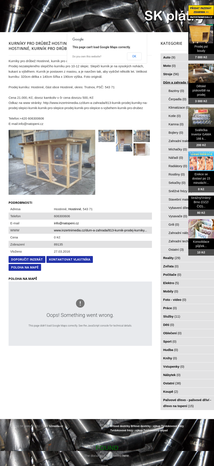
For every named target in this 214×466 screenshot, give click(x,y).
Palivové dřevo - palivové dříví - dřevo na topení (187, 403)
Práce (170, 308)
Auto (169, 57)
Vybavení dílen (182, 208)
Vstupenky (173, 366)
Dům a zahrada (177, 82)
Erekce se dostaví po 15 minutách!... (201, 178)
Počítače (172, 274)
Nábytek (172, 375)
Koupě (170, 391)
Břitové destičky (120, 426)
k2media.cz (56, 426)
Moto (169, 65)
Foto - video (174, 299)
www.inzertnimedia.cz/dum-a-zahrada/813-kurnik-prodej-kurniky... (100, 230)
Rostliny (177, 174)
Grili (174, 224)
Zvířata (171, 266)
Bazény (176, 91)
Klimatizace (179, 107)
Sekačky (177, 182)
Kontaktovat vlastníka (69, 259)
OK (134, 56)
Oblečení (172, 333)
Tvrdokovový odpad (155, 430)
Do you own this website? (87, 56)
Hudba (170, 350)
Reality (171, 258)
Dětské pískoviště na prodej (201, 90)
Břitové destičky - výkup (145, 426)
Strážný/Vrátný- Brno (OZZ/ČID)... (201, 202)
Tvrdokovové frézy (172, 426)
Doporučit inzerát (27, 259)
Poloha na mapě (25, 267)
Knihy (170, 358)
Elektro (171, 283)
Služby (171, 316)
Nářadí (176, 157)
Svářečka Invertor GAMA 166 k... (201, 134)
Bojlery (176, 132)
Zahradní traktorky (184, 141)
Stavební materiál (183, 199)
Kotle (175, 116)
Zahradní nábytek (183, 233)
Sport (170, 341)
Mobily (170, 291)
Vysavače (178, 216)
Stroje (171, 74)
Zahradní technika (184, 241)
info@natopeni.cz (66, 223)
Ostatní (176, 249)
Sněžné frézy (180, 191)
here (125, 455)
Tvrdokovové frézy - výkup (126, 430)
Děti (168, 325)
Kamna (176, 124)
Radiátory (178, 166)
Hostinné (74, 209)
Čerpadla (177, 99)
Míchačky (178, 149)
